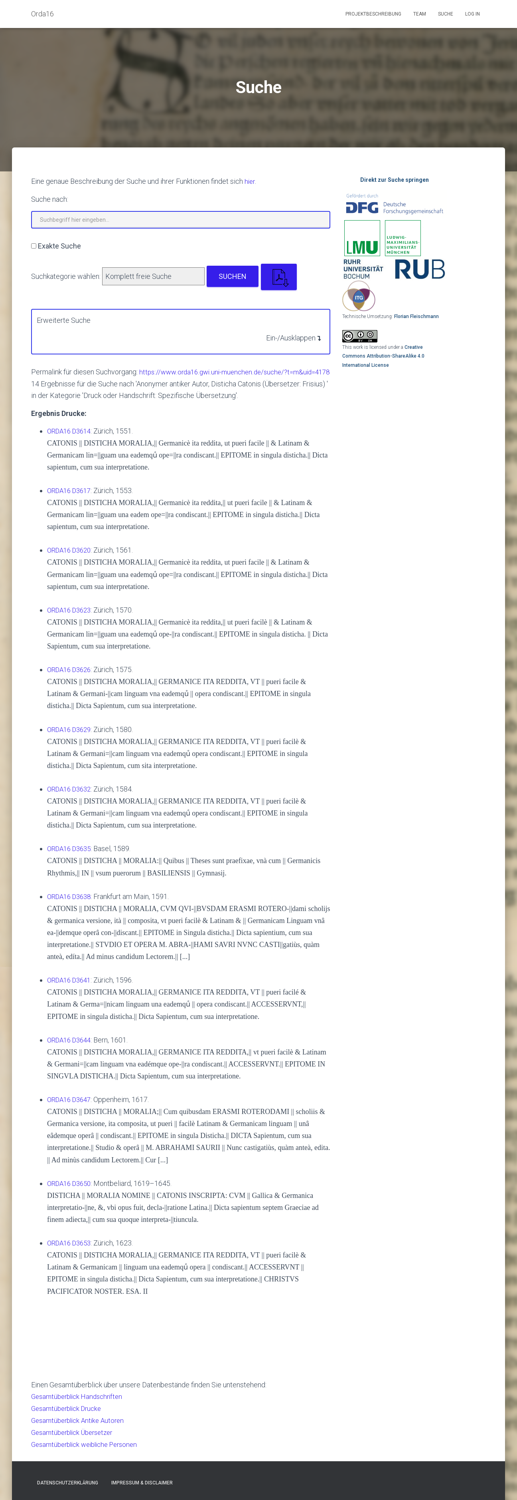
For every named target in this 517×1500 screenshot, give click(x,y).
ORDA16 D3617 (71, 501)
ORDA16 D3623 (71, 620)
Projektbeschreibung (373, 14)
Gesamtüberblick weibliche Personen (89, 1449)
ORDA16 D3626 (71, 679)
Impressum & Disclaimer (142, 1483)
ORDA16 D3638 (71, 904)
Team (419, 14)
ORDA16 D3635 (71, 857)
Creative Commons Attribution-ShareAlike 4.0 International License (383, 356)
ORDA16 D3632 (71, 798)
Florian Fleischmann (416, 316)
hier (250, 181)
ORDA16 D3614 (71, 442)
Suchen (233, 276)
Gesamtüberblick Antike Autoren (80, 1426)
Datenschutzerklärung (67, 1483)
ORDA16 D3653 (71, 1249)
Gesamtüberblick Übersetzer (75, 1437)
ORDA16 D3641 (71, 988)
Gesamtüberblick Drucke (69, 1414)
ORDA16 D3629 (71, 738)
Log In (472, 14)
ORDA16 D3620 (71, 560)
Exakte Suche (59, 245)
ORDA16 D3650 (71, 1190)
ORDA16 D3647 (71, 1106)
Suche (445, 14)
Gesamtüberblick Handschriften (80, 1403)
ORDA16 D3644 (71, 1047)
